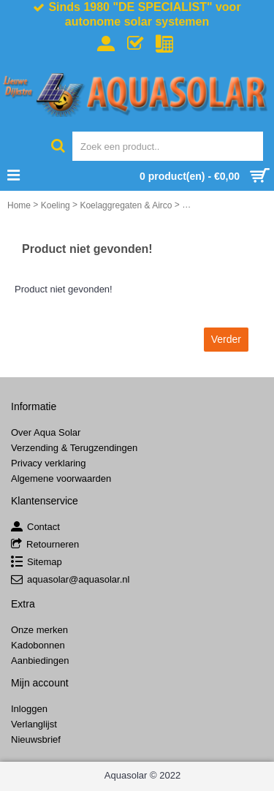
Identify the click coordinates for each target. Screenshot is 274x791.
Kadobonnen (38, 645)
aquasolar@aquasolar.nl (70, 580)
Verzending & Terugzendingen (74, 447)
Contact (35, 527)
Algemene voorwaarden (61, 478)
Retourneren (45, 545)
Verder (226, 339)
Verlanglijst (34, 724)
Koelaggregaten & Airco (126, 205)
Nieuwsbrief (36, 739)
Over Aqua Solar (45, 432)
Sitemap (36, 562)
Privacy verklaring (48, 463)
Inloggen (29, 708)
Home (19, 205)
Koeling (55, 205)
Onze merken (39, 629)
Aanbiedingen (40, 660)
